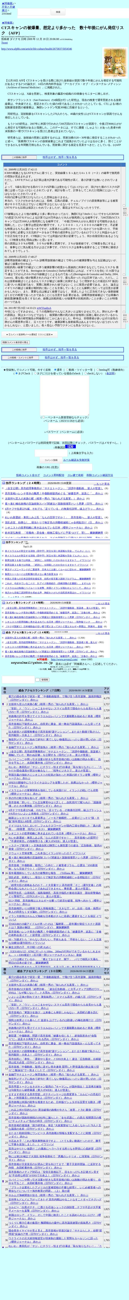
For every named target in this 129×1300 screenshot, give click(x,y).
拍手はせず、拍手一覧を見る (60, 157)
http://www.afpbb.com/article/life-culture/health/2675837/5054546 (36, 48)
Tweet (4, 42)
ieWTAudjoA (44, 308)
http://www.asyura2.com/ (64, 667)
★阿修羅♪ (8, 3)
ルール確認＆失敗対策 (76, 467)
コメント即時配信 (53, 483)
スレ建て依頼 (75, 483)
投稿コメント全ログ (28, 483)
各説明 (110, 373)
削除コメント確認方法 (100, 483)
